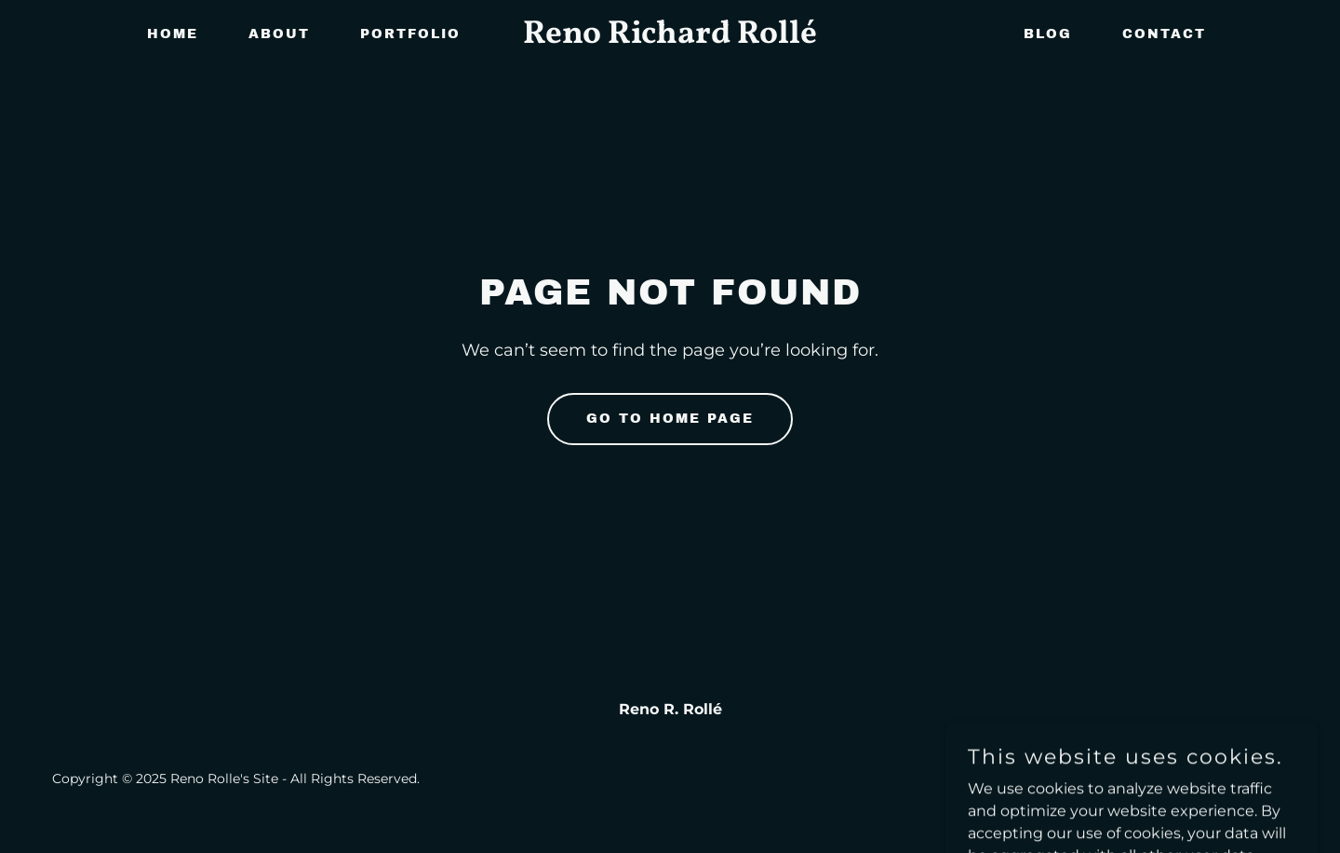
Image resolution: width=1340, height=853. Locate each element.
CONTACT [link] (1164, 34)
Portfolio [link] (410, 34)
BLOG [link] (1048, 34)
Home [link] (172, 34)
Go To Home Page (670, 419)
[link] (670, 38)
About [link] (279, 34)
